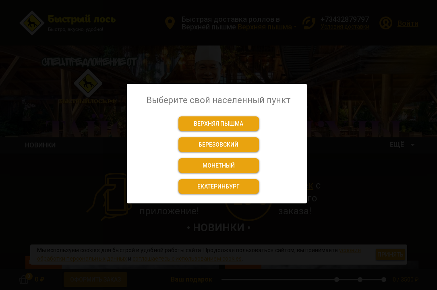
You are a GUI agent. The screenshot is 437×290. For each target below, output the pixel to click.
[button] (218, 123)
